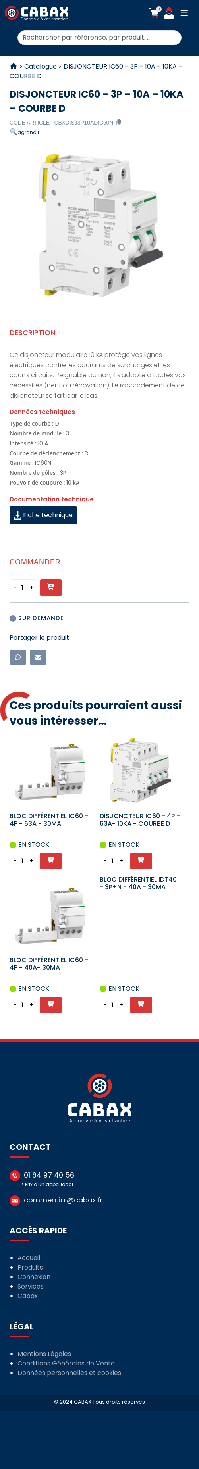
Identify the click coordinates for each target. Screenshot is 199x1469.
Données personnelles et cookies (69, 1372)
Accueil (28, 1257)
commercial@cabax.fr (63, 1200)
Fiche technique (43, 515)
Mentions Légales (44, 1353)
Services (30, 1286)
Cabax (27, 1295)
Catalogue (40, 66)
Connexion (33, 1276)
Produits (30, 1267)
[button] (154, 13)
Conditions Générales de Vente (66, 1363)
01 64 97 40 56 (49, 1175)
